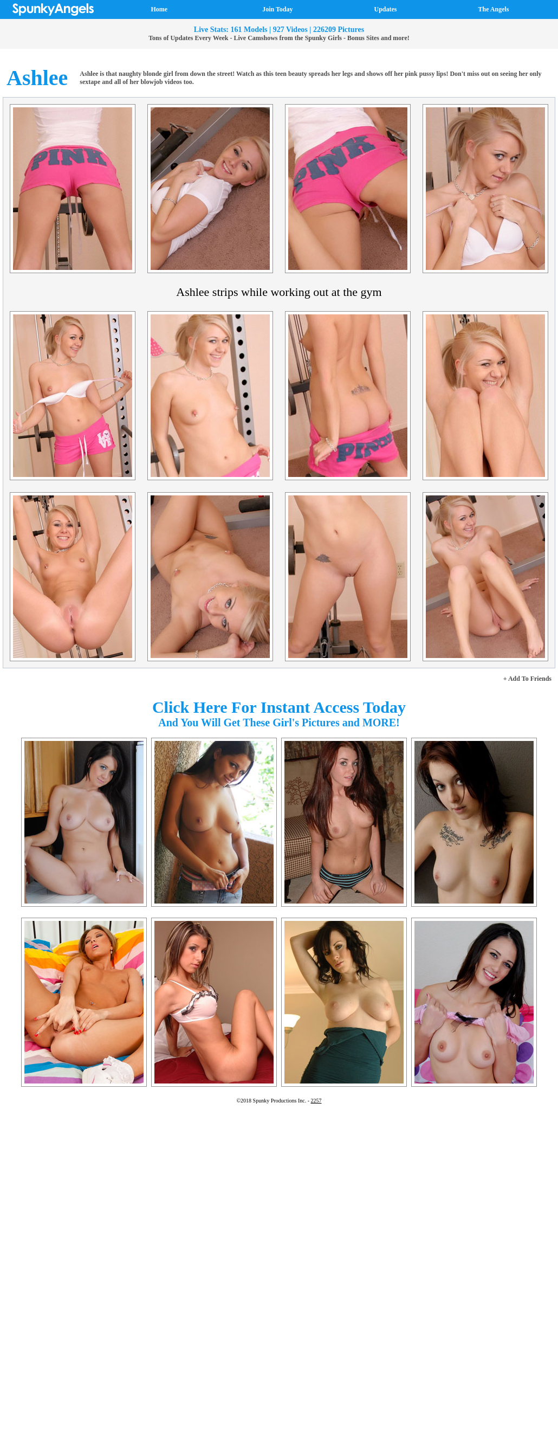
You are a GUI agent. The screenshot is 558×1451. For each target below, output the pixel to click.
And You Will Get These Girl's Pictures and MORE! (279, 722)
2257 (316, 1101)
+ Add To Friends (527, 678)
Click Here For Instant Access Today (279, 707)
